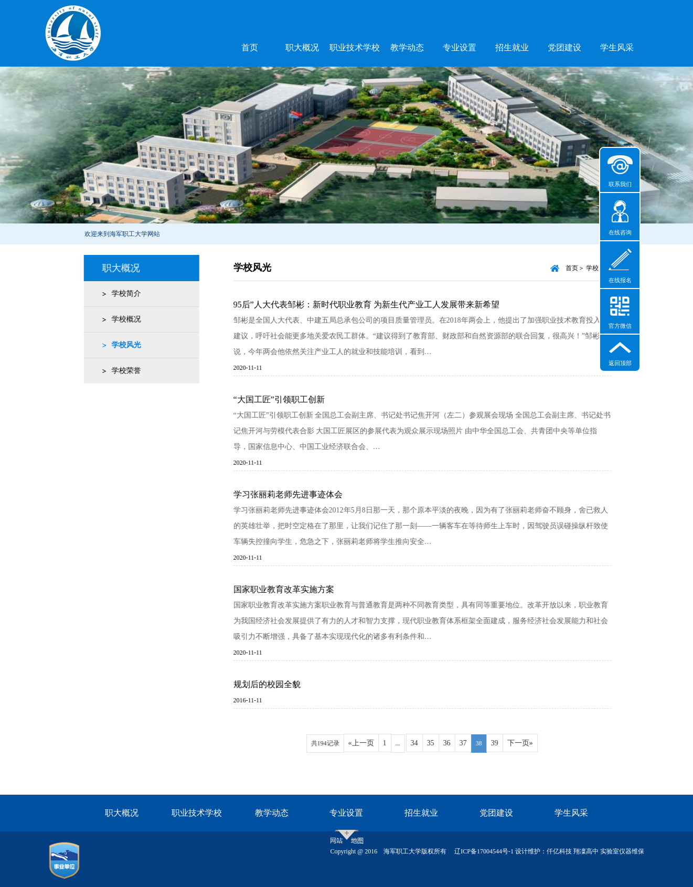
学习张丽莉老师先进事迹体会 (296, 494)
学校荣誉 (123, 371)
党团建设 (564, 47)
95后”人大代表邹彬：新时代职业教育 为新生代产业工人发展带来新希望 (375, 304)
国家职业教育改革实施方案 (292, 589)
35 (439, 743)
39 (503, 743)
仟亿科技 (559, 851)
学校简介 (123, 293)
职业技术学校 (354, 47)
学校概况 (123, 319)
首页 (249, 47)
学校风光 (123, 345)
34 (423, 743)
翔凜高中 (586, 851)
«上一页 (369, 743)
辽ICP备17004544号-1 (484, 851)
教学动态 (407, 47)
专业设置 (459, 47)
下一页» (528, 743)
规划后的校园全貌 (275, 684)
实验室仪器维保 (622, 851)
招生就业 (512, 47)
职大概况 (302, 47)
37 (471, 743)
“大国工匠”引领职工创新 (287, 399)
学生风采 (617, 47)
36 (455, 743)
